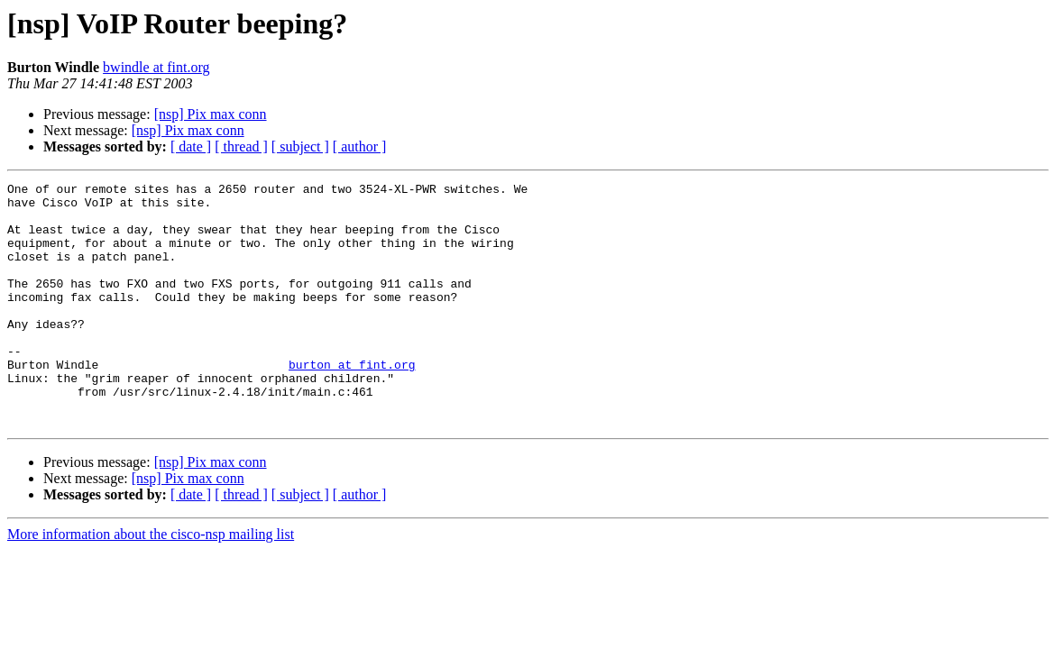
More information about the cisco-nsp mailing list (150, 582)
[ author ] (360, 146)
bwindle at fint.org (156, 67)
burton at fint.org (352, 402)
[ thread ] (241, 146)
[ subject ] (300, 146)
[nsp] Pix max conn (210, 114)
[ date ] (190, 146)
